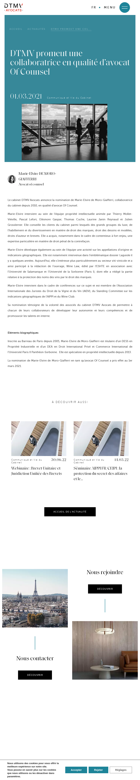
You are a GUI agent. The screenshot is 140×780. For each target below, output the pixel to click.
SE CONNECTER (70, 769)
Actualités (36, 29)
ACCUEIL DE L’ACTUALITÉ (70, 519)
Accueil (15, 29)
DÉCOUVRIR (35, 682)
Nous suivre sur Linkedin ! (70, 746)
